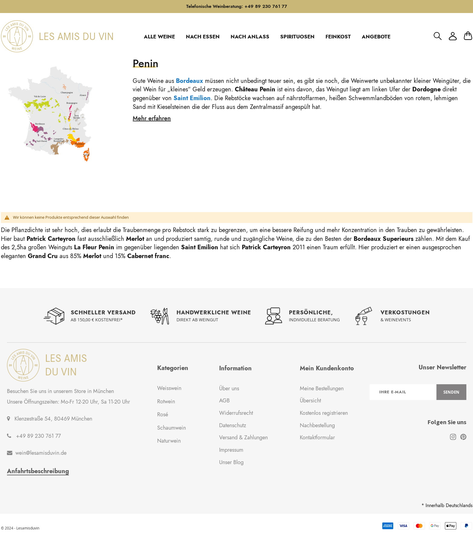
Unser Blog (231, 462)
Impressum (231, 450)
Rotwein (166, 401)
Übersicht (310, 401)
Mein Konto (453, 36)
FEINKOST (338, 36)
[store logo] (57, 36)
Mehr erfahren (152, 118)
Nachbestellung (317, 425)
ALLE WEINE (159, 36)
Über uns (229, 388)
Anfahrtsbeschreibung (38, 471)
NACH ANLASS (250, 36)
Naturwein (169, 441)
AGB (224, 401)
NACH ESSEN (203, 36)
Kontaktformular (317, 437)
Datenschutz (232, 425)
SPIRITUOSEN (297, 36)
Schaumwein (171, 428)
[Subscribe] (451, 392)
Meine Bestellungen (322, 388)
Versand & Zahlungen (243, 437)
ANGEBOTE (376, 36)
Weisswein (169, 388)
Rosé (162, 414)
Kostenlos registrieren (324, 413)
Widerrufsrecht (236, 413)
